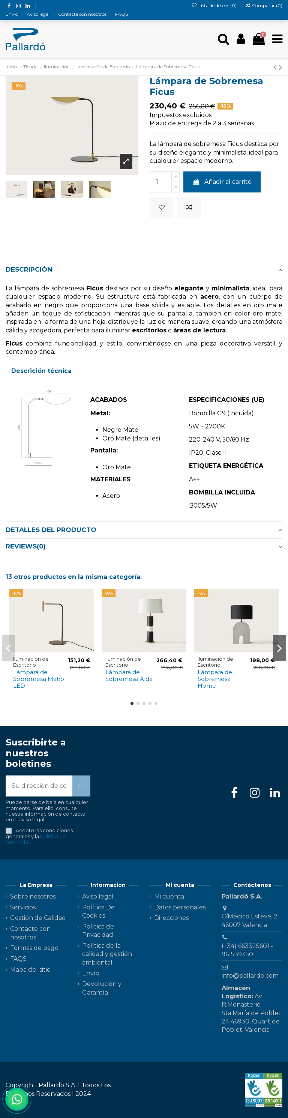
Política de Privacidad (98, 930)
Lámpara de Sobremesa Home (215, 679)
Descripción (144, 269)
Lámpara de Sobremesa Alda (129, 675)
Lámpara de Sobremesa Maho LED (38, 679)
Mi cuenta (169, 896)
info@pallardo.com (250, 975)
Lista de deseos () (214, 5)
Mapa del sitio (30, 969)
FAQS (121, 14)
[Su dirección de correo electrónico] (39, 785)
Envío (12, 14)
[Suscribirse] (81, 785)
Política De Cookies (98, 911)
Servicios (23, 907)
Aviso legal (39, 14)
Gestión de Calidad (38, 917)
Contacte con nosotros (83, 14)
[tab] (144, 270)
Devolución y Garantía (102, 988)
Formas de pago (34, 947)
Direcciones (171, 917)
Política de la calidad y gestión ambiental (107, 954)
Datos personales (180, 907)
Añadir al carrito (222, 181)
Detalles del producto (144, 530)
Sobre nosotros (33, 896)
